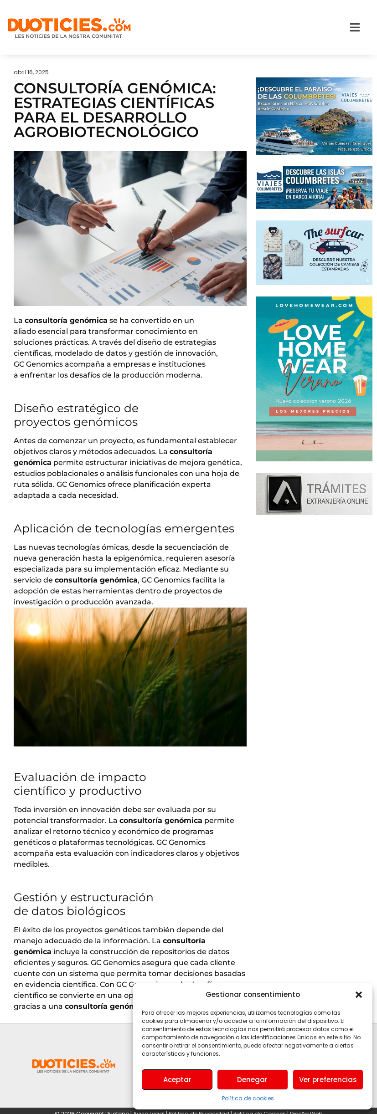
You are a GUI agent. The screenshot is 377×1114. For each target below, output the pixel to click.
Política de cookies (248, 1098)
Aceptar (177, 1079)
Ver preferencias (328, 1079)
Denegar (252, 1079)
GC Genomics (38, 364)
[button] (358, 994)
